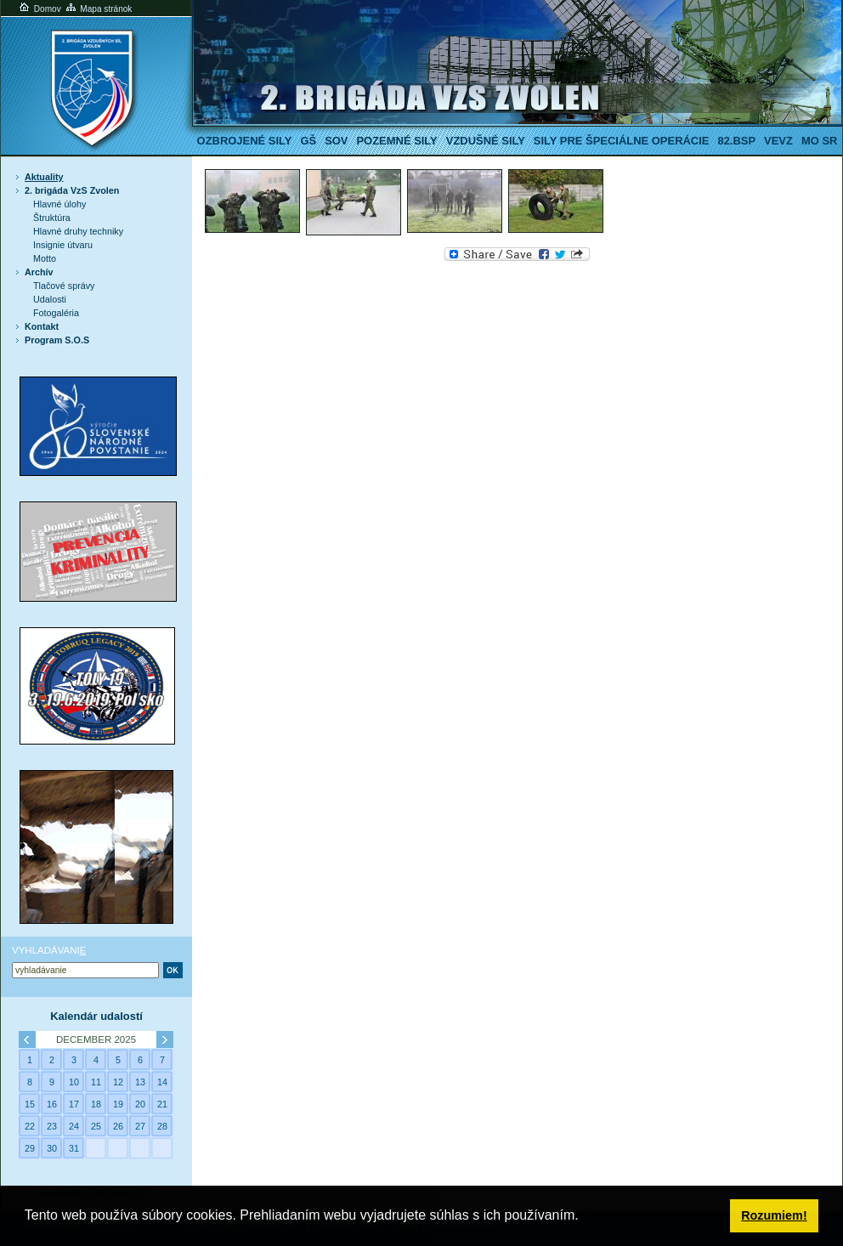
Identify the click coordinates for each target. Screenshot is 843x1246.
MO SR (819, 140)
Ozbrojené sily (244, 140)
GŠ (308, 140)
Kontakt (42, 326)
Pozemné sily (396, 140)
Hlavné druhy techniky (78, 231)
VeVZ (778, 140)
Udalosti (49, 299)
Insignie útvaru (63, 245)
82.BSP (736, 140)
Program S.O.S (57, 340)
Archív (39, 272)
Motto (44, 258)
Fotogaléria (56, 313)
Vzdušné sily (485, 140)
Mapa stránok (98, 9)
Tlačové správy (64, 285)
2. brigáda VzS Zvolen (72, 190)
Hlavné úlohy (59, 204)
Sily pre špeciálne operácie (622, 140)
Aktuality (44, 177)
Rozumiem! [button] (774, 1215)
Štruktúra (52, 217)
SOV (336, 140)
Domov (39, 9)
